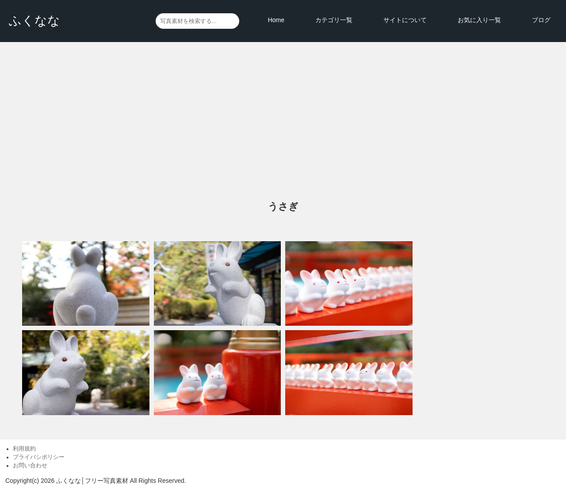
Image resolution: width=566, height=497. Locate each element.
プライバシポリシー (39, 457)
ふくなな (34, 20)
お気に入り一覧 (479, 19)
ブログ (541, 19)
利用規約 (24, 449)
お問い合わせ (30, 465)
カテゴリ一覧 (333, 19)
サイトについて (405, 19)
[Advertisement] (283, 122)
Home (276, 19)
